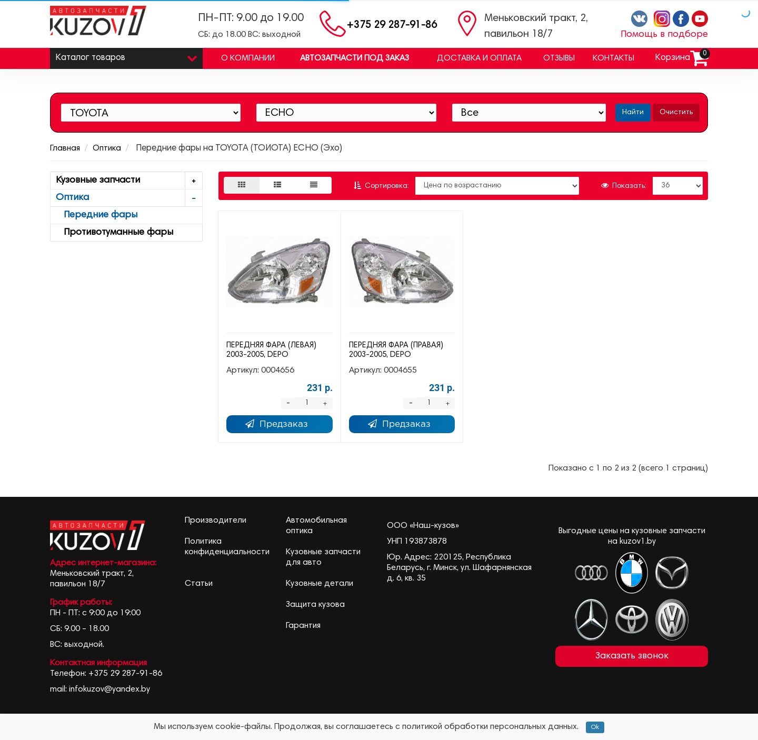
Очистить (676, 112)
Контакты (613, 58)
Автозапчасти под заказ (354, 58)
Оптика (107, 148)
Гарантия (303, 626)
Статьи (199, 583)
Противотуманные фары (114, 232)
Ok (595, 727)
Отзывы (559, 58)
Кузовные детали (319, 583)
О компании (248, 58)
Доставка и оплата (479, 58)
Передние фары (96, 215)
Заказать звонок (632, 656)
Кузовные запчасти (129, 180)
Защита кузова (315, 605)
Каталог (126, 55)
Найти (633, 112)
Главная (65, 148)
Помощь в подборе (664, 34)
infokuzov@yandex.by (109, 689)
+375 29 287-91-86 (392, 26)
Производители (215, 520)
